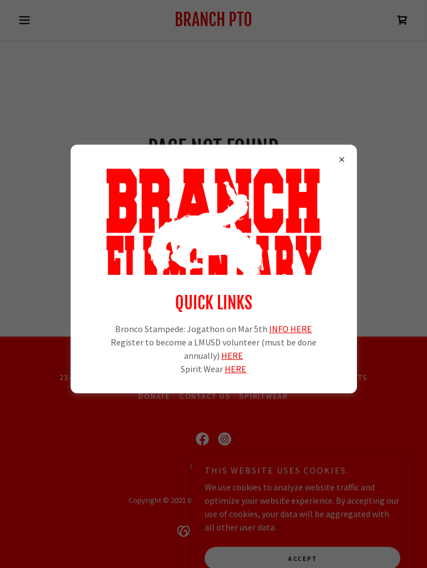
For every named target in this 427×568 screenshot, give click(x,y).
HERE (232, 355)
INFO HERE (290, 328)
